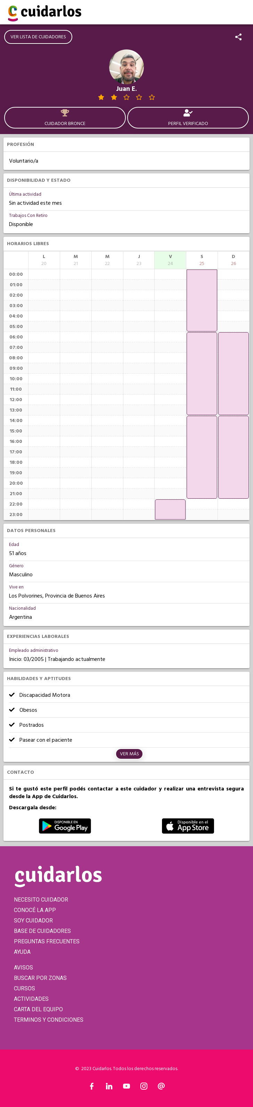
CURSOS (24, 988)
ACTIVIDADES (31, 999)
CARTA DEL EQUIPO (38, 1009)
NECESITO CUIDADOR (41, 899)
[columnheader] (44, 260)
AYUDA (22, 952)
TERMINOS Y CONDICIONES (48, 1019)
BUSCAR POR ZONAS (40, 978)
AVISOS (23, 967)
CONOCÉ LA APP (35, 910)
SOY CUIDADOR (33, 920)
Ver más (129, 753)
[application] (170, 509)
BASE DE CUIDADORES (42, 931)
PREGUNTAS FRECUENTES (47, 941)
